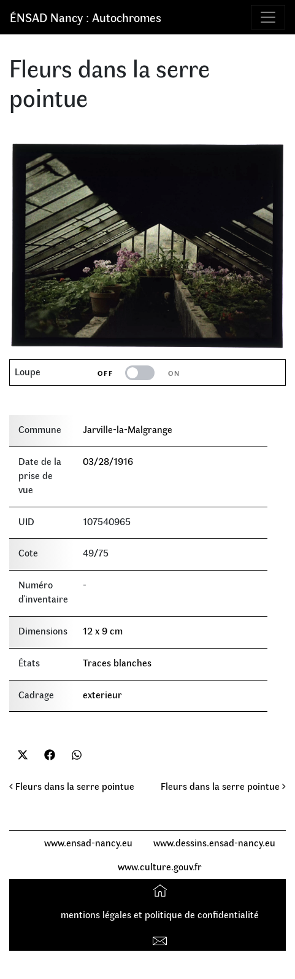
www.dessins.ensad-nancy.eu (214, 842)
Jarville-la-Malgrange (127, 429)
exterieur (102, 694)
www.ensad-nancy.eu (88, 842)
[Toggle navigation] (268, 17)
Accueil (161, 890)
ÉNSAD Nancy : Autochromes (85, 17)
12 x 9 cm (103, 630)
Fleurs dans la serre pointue (71, 785)
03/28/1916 (108, 460)
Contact (161, 938)
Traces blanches (117, 662)
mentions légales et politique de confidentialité (160, 914)
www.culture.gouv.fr (160, 866)
